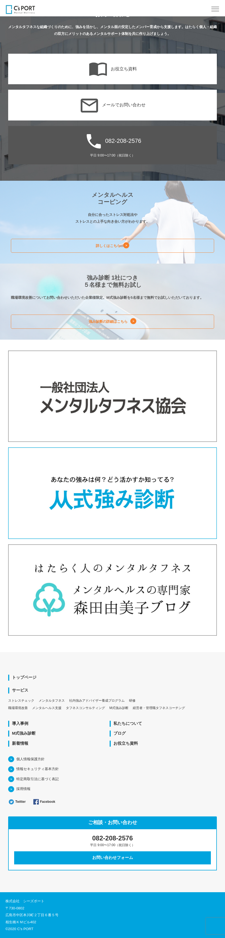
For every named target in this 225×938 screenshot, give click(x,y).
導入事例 (20, 723)
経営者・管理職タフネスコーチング (159, 708)
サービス (20, 690)
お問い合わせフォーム (112, 857)
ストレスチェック (21, 700)
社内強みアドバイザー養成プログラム (97, 700)
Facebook (44, 802)
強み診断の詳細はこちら (108, 321)
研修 (132, 700)
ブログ (119, 733)
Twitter (17, 802)
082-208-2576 (112, 144)
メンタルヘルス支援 (46, 708)
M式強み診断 (118, 708)
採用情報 (23, 789)
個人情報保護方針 (30, 759)
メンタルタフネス (52, 700)
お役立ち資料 (112, 69)
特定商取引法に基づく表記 (37, 779)
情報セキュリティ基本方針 (37, 769)
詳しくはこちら (108, 246)
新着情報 (20, 743)
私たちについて (127, 723)
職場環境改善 (18, 708)
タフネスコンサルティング (85, 708)
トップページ (24, 677)
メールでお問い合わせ (112, 105)
